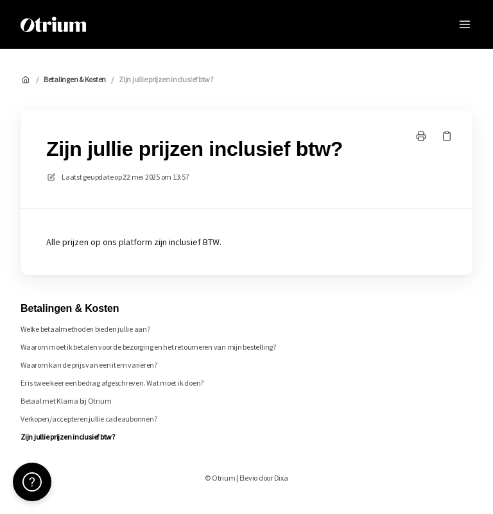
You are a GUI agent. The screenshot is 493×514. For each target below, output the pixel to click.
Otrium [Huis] (120, 24)
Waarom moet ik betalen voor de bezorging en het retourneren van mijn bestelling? (148, 347)
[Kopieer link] (447, 136)
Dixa (281, 478)
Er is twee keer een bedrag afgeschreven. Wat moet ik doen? (112, 383)
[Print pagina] (421, 136)
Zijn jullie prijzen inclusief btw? (166, 79)
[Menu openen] (464, 24)
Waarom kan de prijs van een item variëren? (89, 365)
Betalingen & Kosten (75, 79)
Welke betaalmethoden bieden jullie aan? (85, 329)
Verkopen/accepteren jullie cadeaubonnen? (89, 419)
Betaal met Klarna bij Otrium (66, 401)
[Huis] (53, 24)
